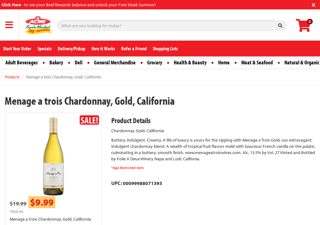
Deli (78, 62)
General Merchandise (115, 62)
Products (12, 77)
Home (224, 62)
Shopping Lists (165, 48)
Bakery (56, 62)
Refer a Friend (134, 48)
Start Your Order (17, 48)
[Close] (314, 4)
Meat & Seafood (257, 62)
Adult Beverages (21, 62)
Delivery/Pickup (71, 48)
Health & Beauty (190, 62)
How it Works (103, 48)
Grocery (154, 62)
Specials (45, 48)
